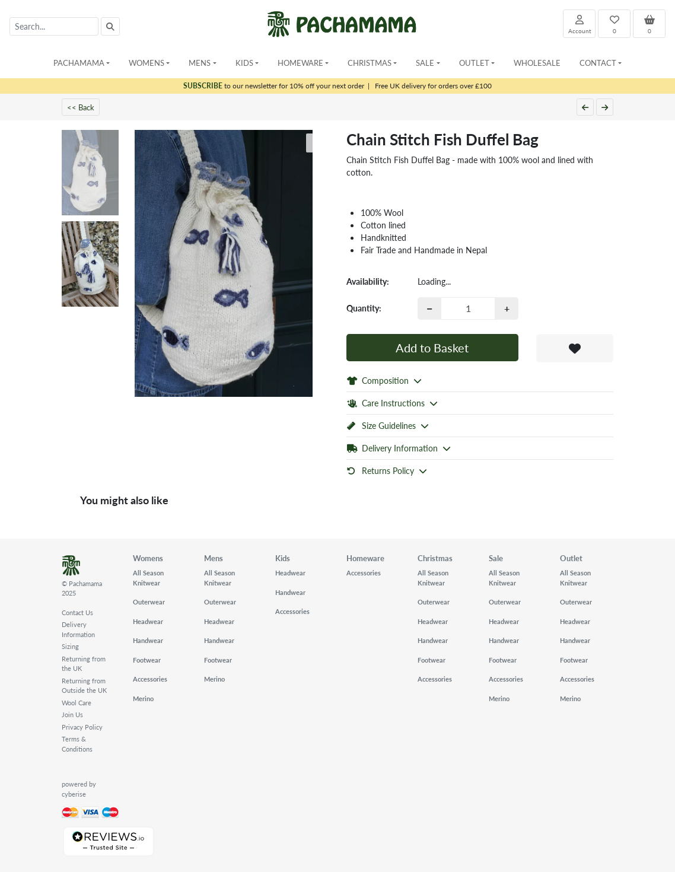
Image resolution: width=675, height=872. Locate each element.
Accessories (150, 678)
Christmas (435, 558)
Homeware (365, 558)
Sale (496, 558)
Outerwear (149, 601)
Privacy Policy (82, 727)
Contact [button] (598, 62)
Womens (148, 558)
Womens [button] (146, 62)
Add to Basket (432, 347)
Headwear (148, 621)
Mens (213, 558)
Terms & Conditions (77, 743)
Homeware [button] (300, 62)
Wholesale (537, 62)
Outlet (571, 558)
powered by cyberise (79, 788)
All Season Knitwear (148, 577)
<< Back (80, 107)
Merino (143, 698)
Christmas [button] (369, 62)
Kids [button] (244, 62)
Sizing (70, 646)
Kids (282, 558)
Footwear (147, 659)
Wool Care (76, 702)
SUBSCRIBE (202, 86)
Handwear (148, 640)
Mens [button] (200, 62)
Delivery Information (78, 629)
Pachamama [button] (78, 62)
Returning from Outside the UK (84, 685)
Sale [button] (425, 62)
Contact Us (77, 612)
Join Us (72, 714)
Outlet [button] (474, 62)
